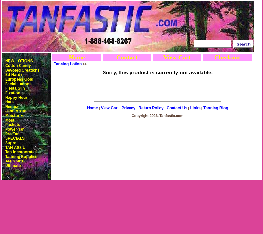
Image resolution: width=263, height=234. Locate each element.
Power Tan (15, 129)
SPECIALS (15, 138)
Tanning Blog (215, 108)
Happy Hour (16, 97)
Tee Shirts (14, 161)
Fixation (12, 93)
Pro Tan (12, 134)
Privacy (128, 108)
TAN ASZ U (15, 147)
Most (9, 120)
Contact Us (177, 108)
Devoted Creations (22, 70)
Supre (10, 143)
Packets (12, 125)
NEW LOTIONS (19, 61)
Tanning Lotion (68, 64)
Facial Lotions (18, 84)
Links (195, 108)
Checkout (227, 57)
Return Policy (150, 108)
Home (77, 57)
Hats (9, 102)
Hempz (11, 106)
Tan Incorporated (21, 152)
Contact (126, 57)
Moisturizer (15, 115)
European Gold (19, 79)
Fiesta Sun (15, 88)
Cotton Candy (18, 65)
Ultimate (13, 165)
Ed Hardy (13, 74)
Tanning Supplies (21, 156)
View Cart (177, 57)
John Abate (15, 111)
